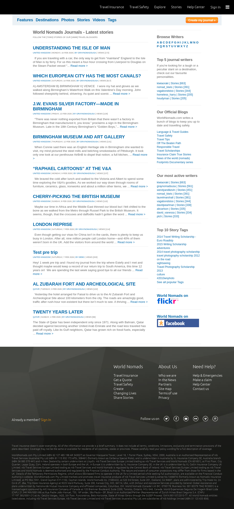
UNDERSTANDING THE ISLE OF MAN (71, 47)
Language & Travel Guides (172, 131)
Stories (176, 7)
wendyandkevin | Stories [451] (174, 190)
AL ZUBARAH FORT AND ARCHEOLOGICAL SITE (84, 284)
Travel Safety (139, 7)
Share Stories (123, 397)
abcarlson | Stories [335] (171, 208)
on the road (163, 259)
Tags (112, 20)
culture (161, 274)
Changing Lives (125, 393)
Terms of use (168, 393)
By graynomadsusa (85, 53)
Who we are (167, 375)
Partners (165, 384)
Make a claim (202, 380)
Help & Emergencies (207, 375)
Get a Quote (123, 380)
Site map (165, 389)
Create (119, 389)
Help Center (196, 7)
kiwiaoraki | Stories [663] (171, 83)
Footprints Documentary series (175, 162)
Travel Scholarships (168, 150)
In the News (167, 380)
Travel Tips (163, 139)
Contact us (201, 389)
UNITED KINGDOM (41, 53)
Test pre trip (45, 252)
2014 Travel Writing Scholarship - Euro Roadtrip (176, 238)
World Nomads (23, 7)
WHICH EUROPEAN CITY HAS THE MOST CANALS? (87, 75)
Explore (160, 7)
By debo (79, 257)
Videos (99, 20)
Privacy (164, 397)
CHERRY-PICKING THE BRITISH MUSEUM (76, 196)
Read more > (79, 65)
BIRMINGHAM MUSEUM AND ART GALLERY (79, 136)
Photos (67, 20)
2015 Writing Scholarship (171, 244)
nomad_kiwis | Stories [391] (173, 87)
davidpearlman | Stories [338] (174, 205)
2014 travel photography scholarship (178, 251)
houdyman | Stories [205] (171, 98)
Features (25, 20)
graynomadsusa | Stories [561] (175, 186)
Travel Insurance (112, 7)
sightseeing (163, 263)
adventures (163, 248)
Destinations (47, 20)
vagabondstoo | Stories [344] (174, 90)
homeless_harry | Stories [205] (175, 94)
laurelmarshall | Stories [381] (174, 197)
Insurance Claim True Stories (174, 154)
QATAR (36, 289)
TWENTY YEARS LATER (58, 311)
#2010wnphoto (165, 278)
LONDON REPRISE (52, 224)
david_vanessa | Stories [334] (174, 212)
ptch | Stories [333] (168, 216)
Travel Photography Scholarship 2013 (176, 268)
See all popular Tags (170, 282)
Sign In (216, 7)
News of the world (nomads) (173, 158)
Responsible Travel (168, 147)
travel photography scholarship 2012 (178, 255)
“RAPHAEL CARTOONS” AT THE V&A (72, 168)
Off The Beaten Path (169, 143)
